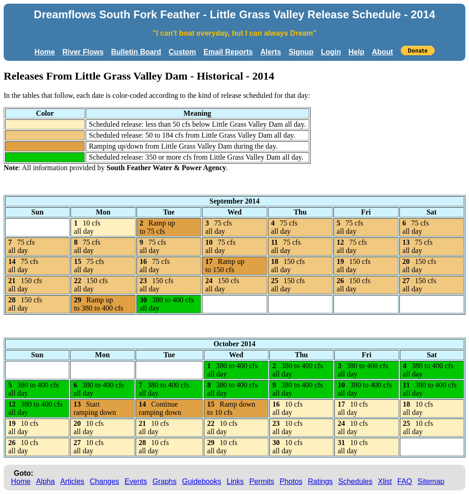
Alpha (45, 481)
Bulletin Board (136, 52)
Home (44, 52)
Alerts (270, 52)
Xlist (385, 481)
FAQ (405, 481)
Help (357, 52)
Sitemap (431, 481)
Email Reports (228, 52)
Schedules (355, 481)
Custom (182, 52)
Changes (104, 481)
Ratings (320, 481)
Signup (301, 52)
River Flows (83, 52)
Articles (72, 481)
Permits (261, 481)
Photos (290, 481)
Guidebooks (201, 481)
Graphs (164, 481)
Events (136, 481)
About (382, 52)
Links (235, 481)
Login (331, 52)
